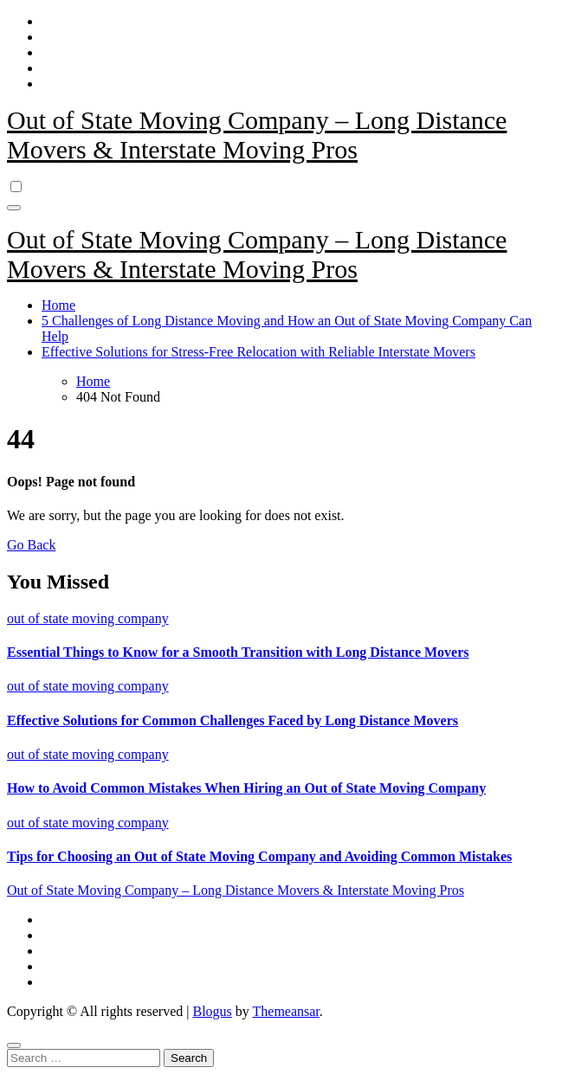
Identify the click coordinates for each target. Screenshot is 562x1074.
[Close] (14, 1045)
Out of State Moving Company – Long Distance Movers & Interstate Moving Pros (257, 135)
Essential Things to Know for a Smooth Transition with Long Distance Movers (238, 652)
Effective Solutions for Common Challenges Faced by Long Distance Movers (232, 720)
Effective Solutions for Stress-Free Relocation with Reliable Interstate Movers (258, 351)
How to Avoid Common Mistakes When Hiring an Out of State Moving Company (246, 788)
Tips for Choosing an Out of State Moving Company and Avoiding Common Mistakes (259, 856)
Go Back (31, 544)
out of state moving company (88, 618)
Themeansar (286, 1011)
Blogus (211, 1011)
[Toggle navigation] (14, 207)
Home (58, 305)
